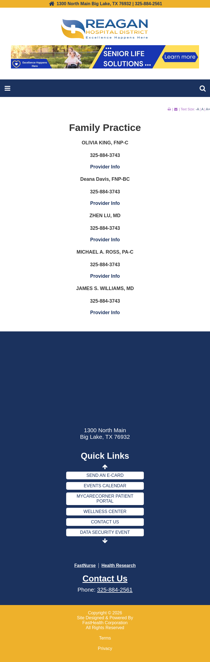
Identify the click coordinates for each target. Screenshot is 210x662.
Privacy (105, 648)
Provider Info (105, 167)
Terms (105, 638)
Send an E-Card (105, 475)
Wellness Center (104, 511)
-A (197, 109)
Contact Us (105, 522)
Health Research (118, 565)
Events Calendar (105, 485)
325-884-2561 (115, 589)
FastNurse (85, 565)
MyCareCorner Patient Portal (105, 498)
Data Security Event (105, 532)
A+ (208, 109)
